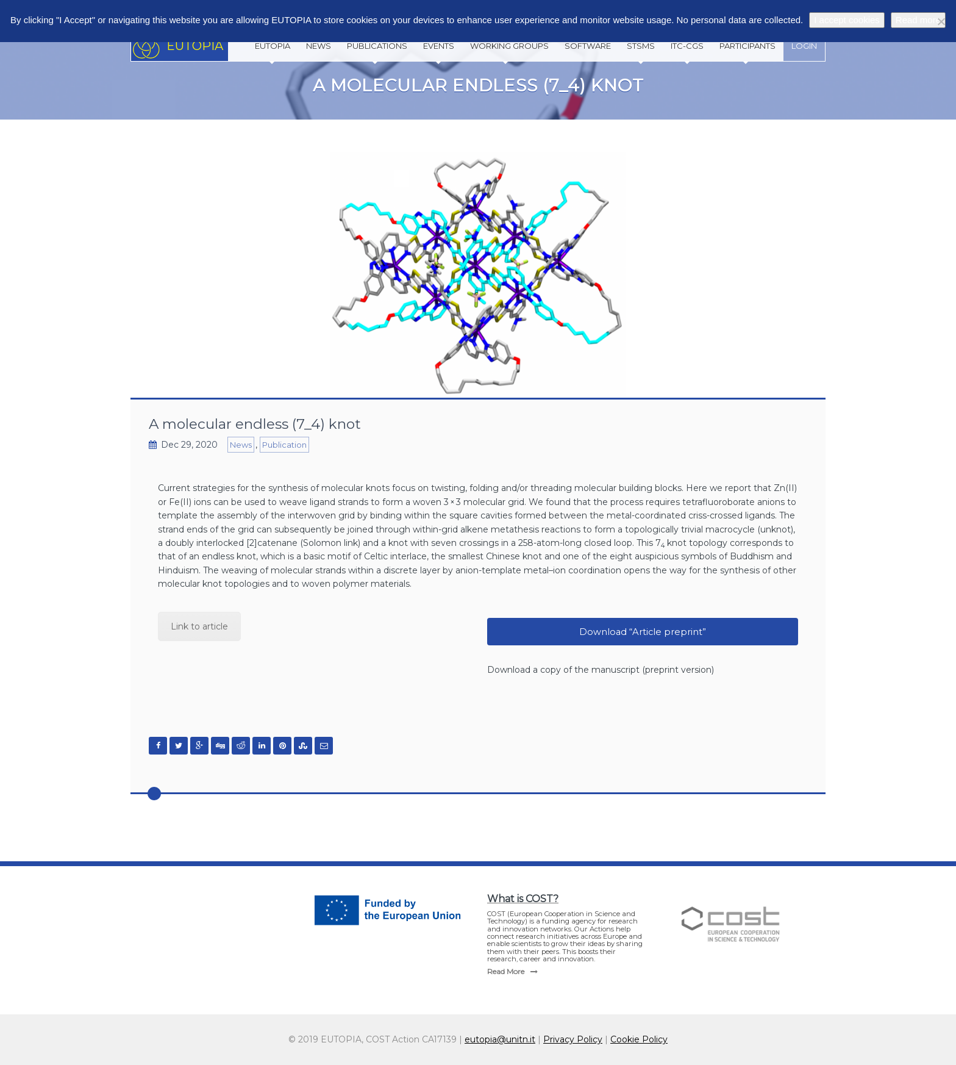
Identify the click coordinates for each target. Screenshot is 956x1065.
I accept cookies (847, 20)
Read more (918, 20)
